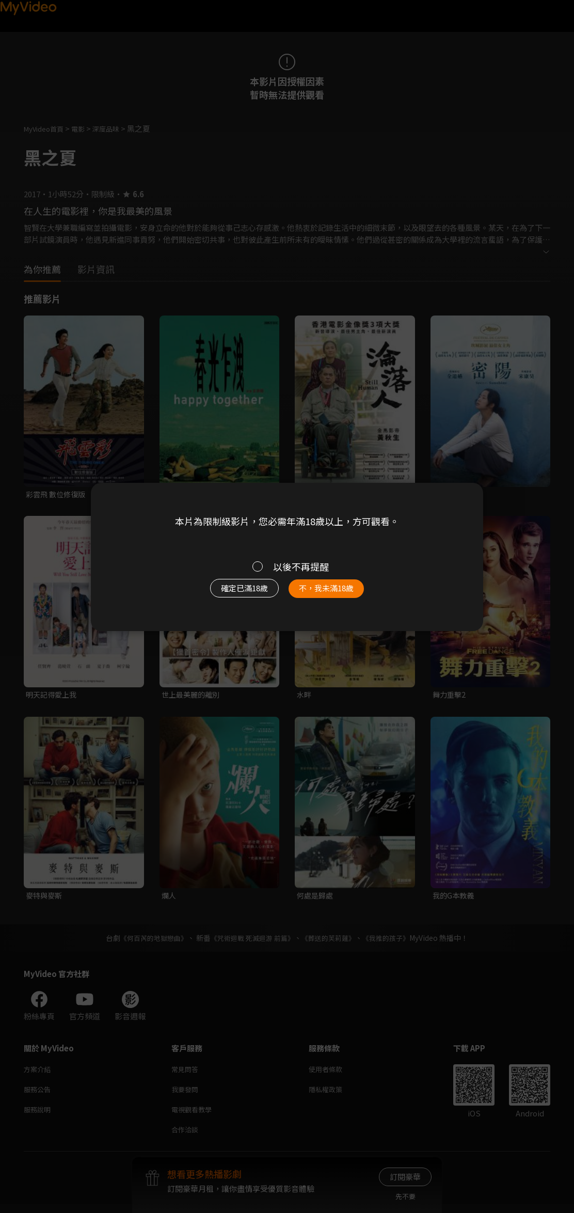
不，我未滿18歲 (338, 593)
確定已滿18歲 (232, 593)
